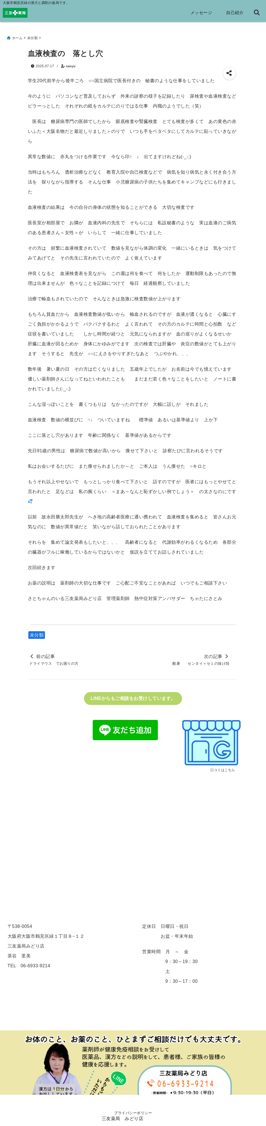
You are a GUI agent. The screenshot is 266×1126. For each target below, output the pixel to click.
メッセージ (201, 12)
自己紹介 (235, 12)
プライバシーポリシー (133, 1113)
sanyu (71, 64)
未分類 (37, 632)
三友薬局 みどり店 (123, 1120)
